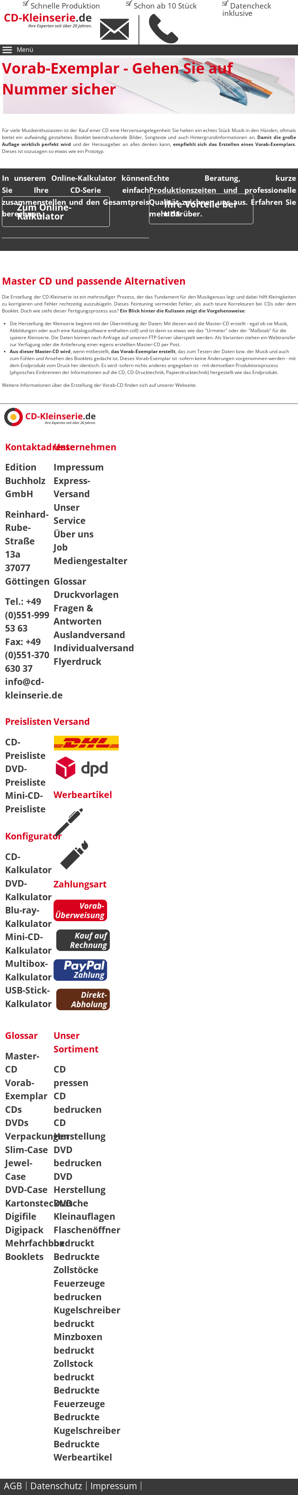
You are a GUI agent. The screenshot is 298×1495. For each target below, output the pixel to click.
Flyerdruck (77, 661)
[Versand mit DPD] (88, 771)
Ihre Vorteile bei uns (200, 208)
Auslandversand (89, 634)
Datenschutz (56, 1486)
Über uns (74, 534)
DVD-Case (26, 1189)
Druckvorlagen (86, 594)
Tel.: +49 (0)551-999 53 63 (27, 614)
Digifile (20, 1216)
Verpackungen (37, 1136)
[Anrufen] (168, 28)
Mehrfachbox (34, 1243)
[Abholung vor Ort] (86, 1001)
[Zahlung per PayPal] (83, 971)
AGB (13, 1486)
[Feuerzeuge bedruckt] (74, 855)
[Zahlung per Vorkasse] (83, 912)
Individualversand (94, 648)
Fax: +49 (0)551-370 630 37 (27, 655)
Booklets (24, 1256)
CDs (13, 1109)
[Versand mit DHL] (86, 745)
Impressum (79, 467)
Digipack (24, 1230)
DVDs (16, 1122)
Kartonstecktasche (46, 1203)
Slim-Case (26, 1149)
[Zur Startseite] (53, 20)
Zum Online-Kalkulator (44, 211)
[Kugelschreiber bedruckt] (68, 823)
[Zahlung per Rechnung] (86, 941)
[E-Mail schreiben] (119, 30)
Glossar (70, 581)
